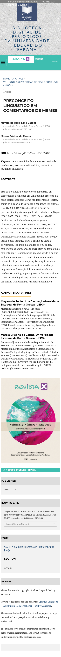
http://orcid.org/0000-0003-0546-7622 (16, 142)
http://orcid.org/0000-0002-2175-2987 (16, 129)
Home (6, 78)
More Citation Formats (18, 524)
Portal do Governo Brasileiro (23, 1)
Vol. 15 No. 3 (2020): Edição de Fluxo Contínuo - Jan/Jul (30, 84)
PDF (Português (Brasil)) (21, 470)
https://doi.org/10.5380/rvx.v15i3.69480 (28, 153)
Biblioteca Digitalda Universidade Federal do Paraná (27, 39)
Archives (17, 78)
